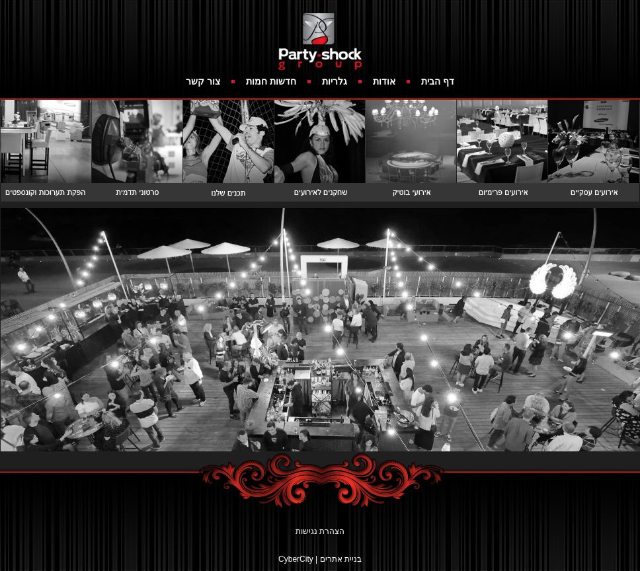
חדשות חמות (271, 81)
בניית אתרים (341, 559)
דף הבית (437, 81)
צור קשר (203, 81)
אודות (384, 81)
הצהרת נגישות (320, 531)
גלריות (334, 81)
